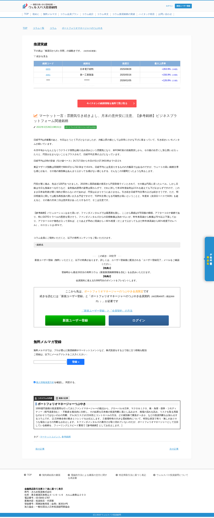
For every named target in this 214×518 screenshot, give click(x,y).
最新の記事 (63, 399)
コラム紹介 (88, 14)
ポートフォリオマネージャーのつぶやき (80, 128)
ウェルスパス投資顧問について (172, 476)
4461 (48, 75)
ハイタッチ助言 (147, 14)
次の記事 (174, 450)
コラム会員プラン (69, 14)
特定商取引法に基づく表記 (132, 476)
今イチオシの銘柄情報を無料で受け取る (107, 104)
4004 (48, 86)
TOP (26, 14)
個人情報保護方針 (45, 383)
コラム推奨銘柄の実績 (123, 14)
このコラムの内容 (45, 399)
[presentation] (55, 373)
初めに (36, 14)
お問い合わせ (165, 14)
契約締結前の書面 (51, 476)
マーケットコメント (50, 438)
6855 (48, 69)
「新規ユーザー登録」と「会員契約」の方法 (107, 311)
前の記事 (40, 450)
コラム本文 (103, 14)
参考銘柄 (66, 438)
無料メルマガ (50, 14)
